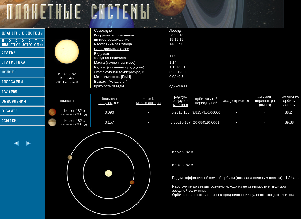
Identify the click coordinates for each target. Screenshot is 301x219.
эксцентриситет (236, 101)
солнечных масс (120, 62)
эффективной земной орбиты (210, 178)
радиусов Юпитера (180, 103)
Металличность (107, 77)
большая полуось (107, 101)
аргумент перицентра (265, 98)
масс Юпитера (148, 103)
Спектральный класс (111, 49)
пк (180, 44)
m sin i (148, 99)
